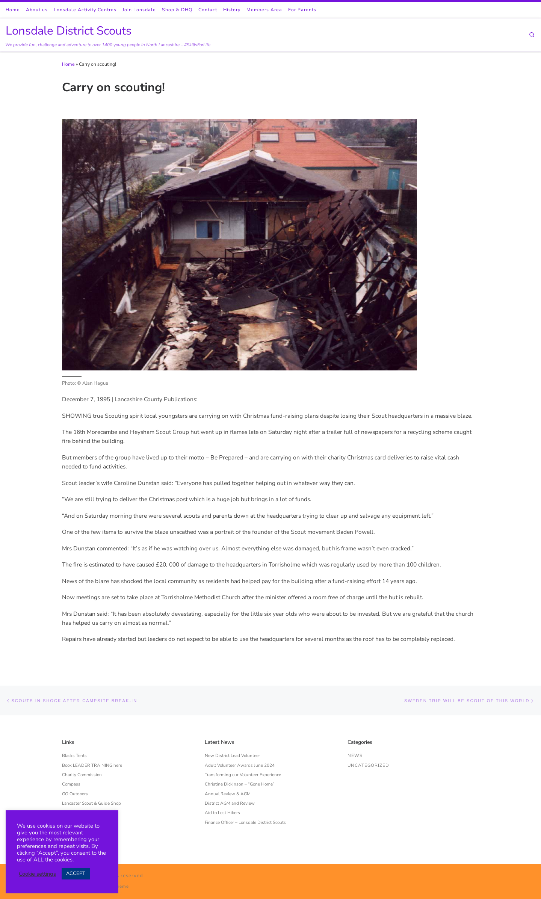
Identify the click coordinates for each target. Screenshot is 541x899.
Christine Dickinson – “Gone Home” (240, 784)
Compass (71, 784)
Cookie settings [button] (37, 873)
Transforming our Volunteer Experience (243, 775)
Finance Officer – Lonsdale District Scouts (245, 822)
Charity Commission (82, 775)
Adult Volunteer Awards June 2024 (240, 765)
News (355, 755)
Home (68, 64)
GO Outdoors (75, 794)
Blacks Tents (74, 755)
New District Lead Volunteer (232, 755)
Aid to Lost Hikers (222, 813)
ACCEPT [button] (75, 873)
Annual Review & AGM (228, 794)
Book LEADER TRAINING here (92, 765)
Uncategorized (368, 765)
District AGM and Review (230, 803)
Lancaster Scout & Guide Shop (91, 803)
